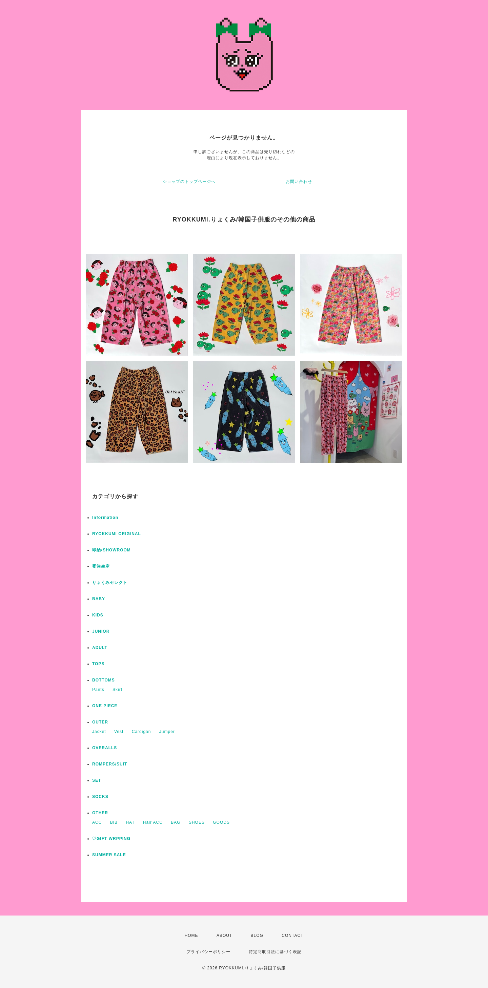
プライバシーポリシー (208, 951)
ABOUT (224, 935)
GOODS (221, 822)
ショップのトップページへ (189, 181)
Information (105, 517)
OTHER (100, 813)
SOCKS (100, 796)
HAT (130, 822)
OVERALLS (104, 747)
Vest (118, 731)
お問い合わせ (299, 181)
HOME (191, 935)
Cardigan (141, 731)
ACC (97, 822)
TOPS (98, 663)
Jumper (167, 731)
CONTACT (292, 935)
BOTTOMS (103, 680)
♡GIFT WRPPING (111, 838)
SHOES (197, 822)
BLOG (257, 935)
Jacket (99, 731)
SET (96, 780)
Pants (98, 689)
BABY (98, 598)
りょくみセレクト (109, 582)
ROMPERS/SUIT (109, 764)
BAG (175, 822)
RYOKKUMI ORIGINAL (116, 533)
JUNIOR (100, 631)
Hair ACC (153, 822)
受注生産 (101, 566)
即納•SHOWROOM (111, 550)
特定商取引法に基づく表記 (275, 951)
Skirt (117, 689)
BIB (114, 822)
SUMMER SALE (109, 855)
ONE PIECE (104, 705)
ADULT (99, 647)
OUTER (100, 722)
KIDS (97, 615)
